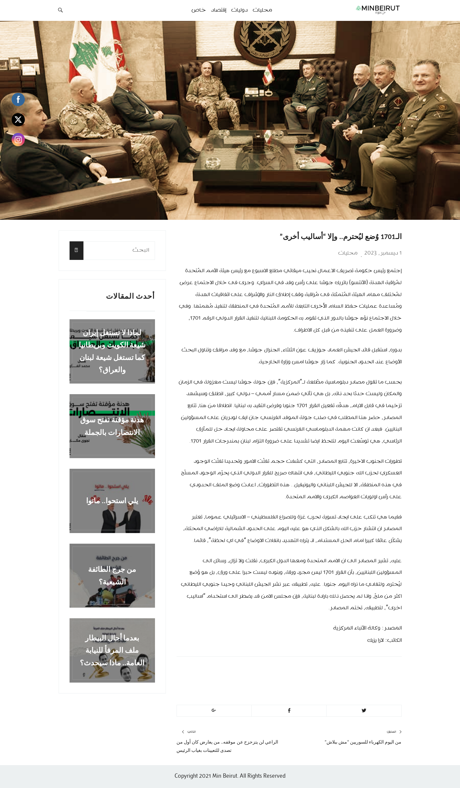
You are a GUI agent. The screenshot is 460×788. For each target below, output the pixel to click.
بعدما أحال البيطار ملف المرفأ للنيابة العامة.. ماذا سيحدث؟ (112, 650)
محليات (348, 253)
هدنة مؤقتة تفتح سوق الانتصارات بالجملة (112, 426)
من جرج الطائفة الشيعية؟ (112, 575)
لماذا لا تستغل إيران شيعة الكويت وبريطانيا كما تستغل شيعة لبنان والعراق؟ (112, 351)
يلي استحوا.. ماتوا (112, 500)
